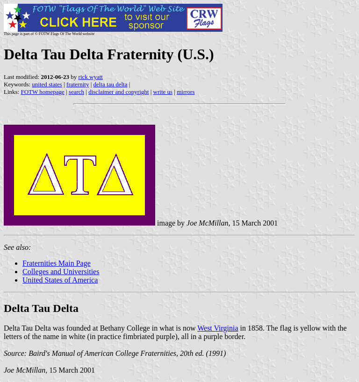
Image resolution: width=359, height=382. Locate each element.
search (76, 91)
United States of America (60, 280)
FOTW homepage (42, 91)
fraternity (77, 84)
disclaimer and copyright (118, 91)
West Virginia (217, 328)
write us (163, 91)
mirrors (185, 91)
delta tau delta (110, 84)
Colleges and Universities (60, 272)
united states (47, 84)
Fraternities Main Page (56, 263)
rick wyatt (91, 76)
